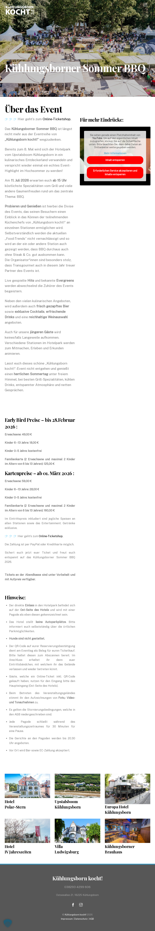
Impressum (67, 919)
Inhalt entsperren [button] (115, 160)
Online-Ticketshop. (57, 119)
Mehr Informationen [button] (115, 153)
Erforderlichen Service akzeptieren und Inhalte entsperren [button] (115, 172)
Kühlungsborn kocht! (75, 914)
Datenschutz (81, 919)
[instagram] (80, 904)
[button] (7, 923)
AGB (91, 919)
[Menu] (145, 4)
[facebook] (73, 904)
